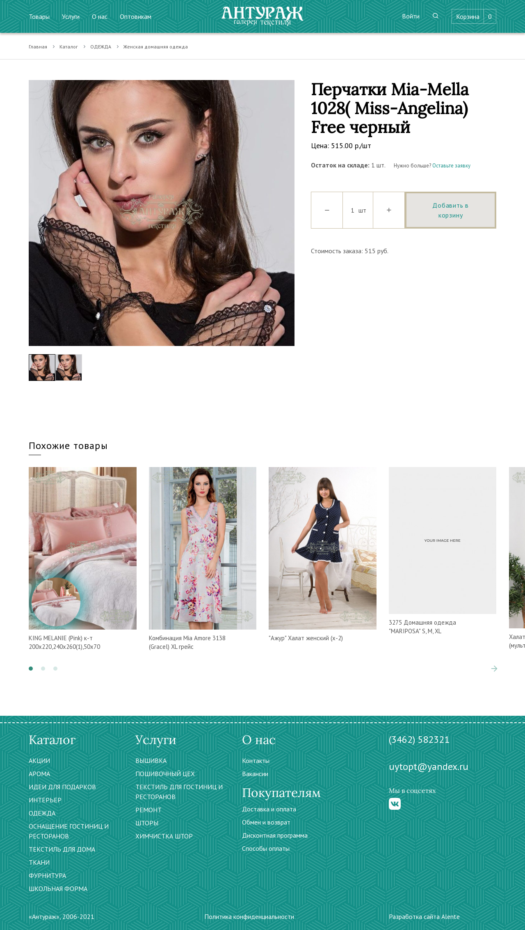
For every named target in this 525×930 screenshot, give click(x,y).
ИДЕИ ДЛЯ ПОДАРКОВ (62, 787)
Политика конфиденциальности (249, 916)
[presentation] (494, 668)
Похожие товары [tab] (68, 445)
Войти (411, 16)
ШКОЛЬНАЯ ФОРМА (58, 888)
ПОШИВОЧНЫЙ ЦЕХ (165, 774)
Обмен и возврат (266, 822)
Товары (39, 16)
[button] (31, 668)
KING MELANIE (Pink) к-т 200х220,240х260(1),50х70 (64, 642)
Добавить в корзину (450, 210)
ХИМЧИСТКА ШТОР (164, 836)
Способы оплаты (266, 848)
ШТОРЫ (146, 823)
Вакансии (255, 774)
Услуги (71, 16)
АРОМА (39, 774)
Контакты (255, 760)
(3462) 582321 (419, 739)
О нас (99, 16)
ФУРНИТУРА (47, 875)
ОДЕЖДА (100, 47)
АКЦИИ (39, 760)
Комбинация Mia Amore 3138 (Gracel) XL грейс (187, 642)
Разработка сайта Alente (424, 916)
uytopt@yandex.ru (428, 766)
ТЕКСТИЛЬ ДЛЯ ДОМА (62, 849)
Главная (38, 47)
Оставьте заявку (451, 165)
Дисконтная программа (275, 835)
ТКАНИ (39, 862)
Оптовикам (135, 16)
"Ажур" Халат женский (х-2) (306, 638)
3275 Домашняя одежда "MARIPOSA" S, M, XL (422, 626)
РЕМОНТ (148, 810)
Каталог (68, 47)
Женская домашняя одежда (155, 47)
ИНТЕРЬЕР (45, 800)
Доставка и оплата (269, 809)
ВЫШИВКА (151, 760)
